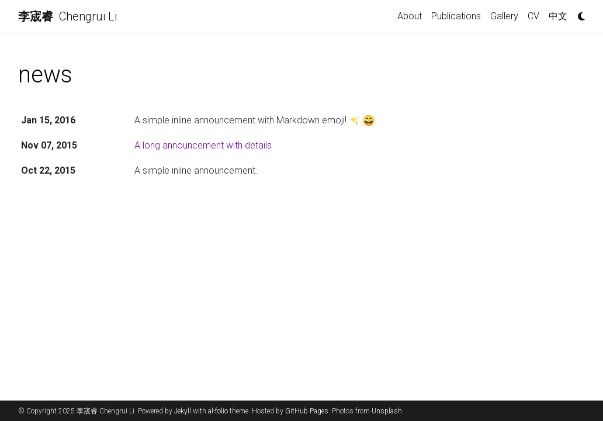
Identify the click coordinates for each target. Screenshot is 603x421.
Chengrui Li (67, 16)
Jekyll (182, 411)
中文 (558, 16)
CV (533, 16)
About (409, 16)
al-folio (218, 411)
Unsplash (387, 411)
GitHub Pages (306, 411)
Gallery (504, 16)
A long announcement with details (203, 145)
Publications (456, 16)
